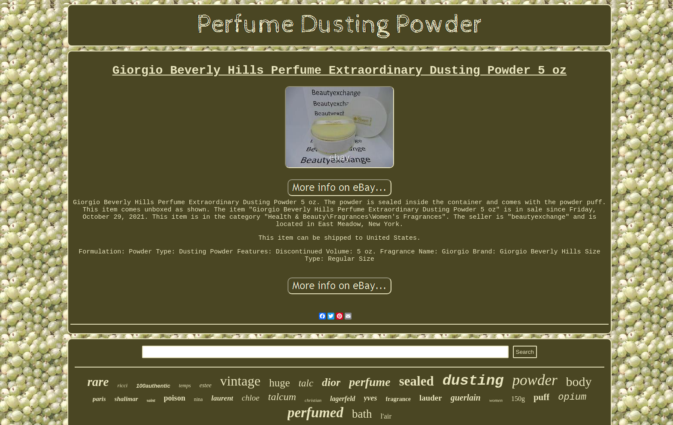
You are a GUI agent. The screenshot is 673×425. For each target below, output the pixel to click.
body (579, 381)
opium (572, 397)
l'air (385, 416)
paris (99, 398)
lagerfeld (342, 398)
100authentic (153, 386)
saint (151, 400)
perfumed (315, 412)
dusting (473, 381)
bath (362, 413)
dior (331, 382)
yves (370, 398)
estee (206, 385)
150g (518, 398)
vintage (240, 381)
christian (313, 400)
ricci (122, 385)
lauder (430, 397)
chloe (250, 397)
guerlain (466, 397)
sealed (416, 381)
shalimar (126, 398)
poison (174, 398)
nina (198, 399)
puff (541, 397)
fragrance (398, 399)
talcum (282, 396)
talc (305, 383)
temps (185, 386)
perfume (369, 382)
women (496, 400)
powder (535, 380)
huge (279, 383)
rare (98, 382)
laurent (222, 398)
